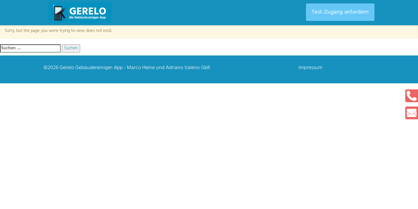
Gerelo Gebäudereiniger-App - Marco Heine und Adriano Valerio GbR (135, 68)
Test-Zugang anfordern (340, 12)
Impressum (310, 68)
